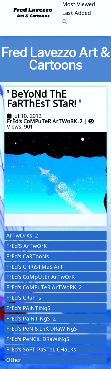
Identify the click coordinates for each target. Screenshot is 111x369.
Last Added (76, 12)
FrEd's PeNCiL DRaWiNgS (37, 339)
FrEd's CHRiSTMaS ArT (34, 266)
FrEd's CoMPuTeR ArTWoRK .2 (44, 121)
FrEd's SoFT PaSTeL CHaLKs (41, 349)
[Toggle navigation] (55, 31)
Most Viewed (78, 4)
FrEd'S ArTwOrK (26, 245)
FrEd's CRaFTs (23, 297)
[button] (78, 22)
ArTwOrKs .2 (22, 235)
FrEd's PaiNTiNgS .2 (31, 318)
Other (13, 359)
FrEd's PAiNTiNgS (28, 308)
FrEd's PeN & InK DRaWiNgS (41, 328)
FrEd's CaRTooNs (27, 256)
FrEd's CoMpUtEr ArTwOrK (40, 276)
